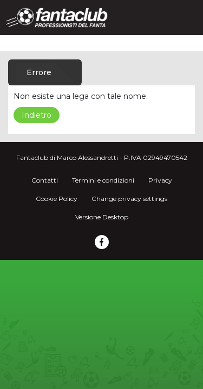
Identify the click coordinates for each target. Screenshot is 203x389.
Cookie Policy (56, 198)
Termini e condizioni (103, 180)
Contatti (44, 180)
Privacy (160, 180)
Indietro (36, 115)
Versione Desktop (101, 217)
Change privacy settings (129, 198)
